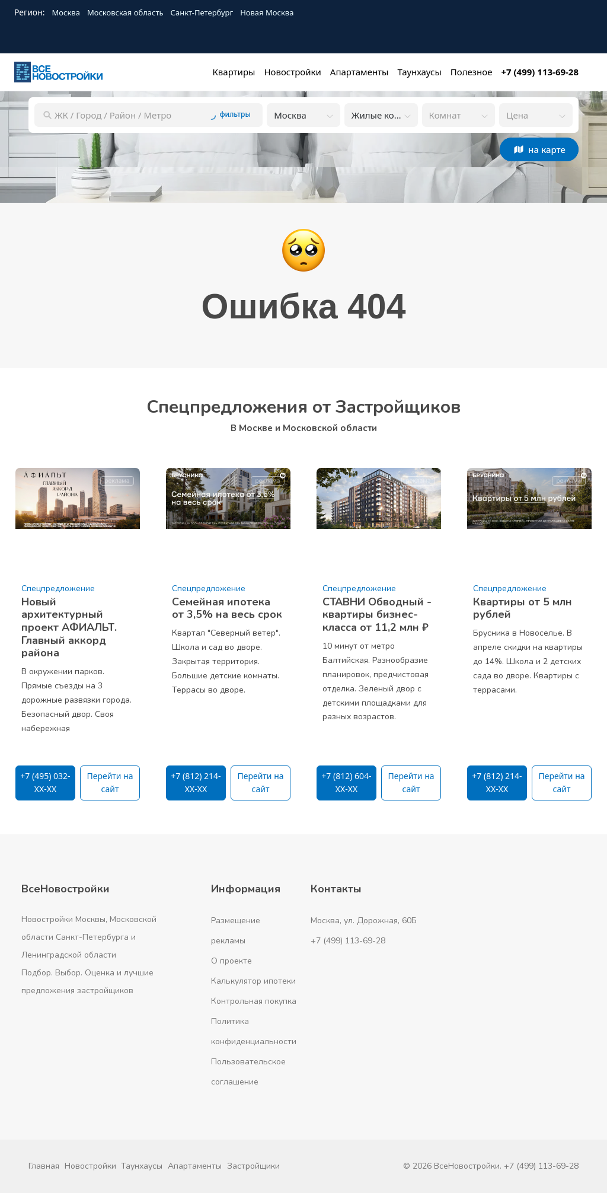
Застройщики (253, 1166)
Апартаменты (195, 1166)
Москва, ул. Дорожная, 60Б (364, 920)
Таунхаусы (141, 1166)
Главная (43, 1166)
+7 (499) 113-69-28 (348, 940)
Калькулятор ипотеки (253, 981)
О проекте (231, 960)
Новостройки (90, 1166)
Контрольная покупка (253, 1001)
